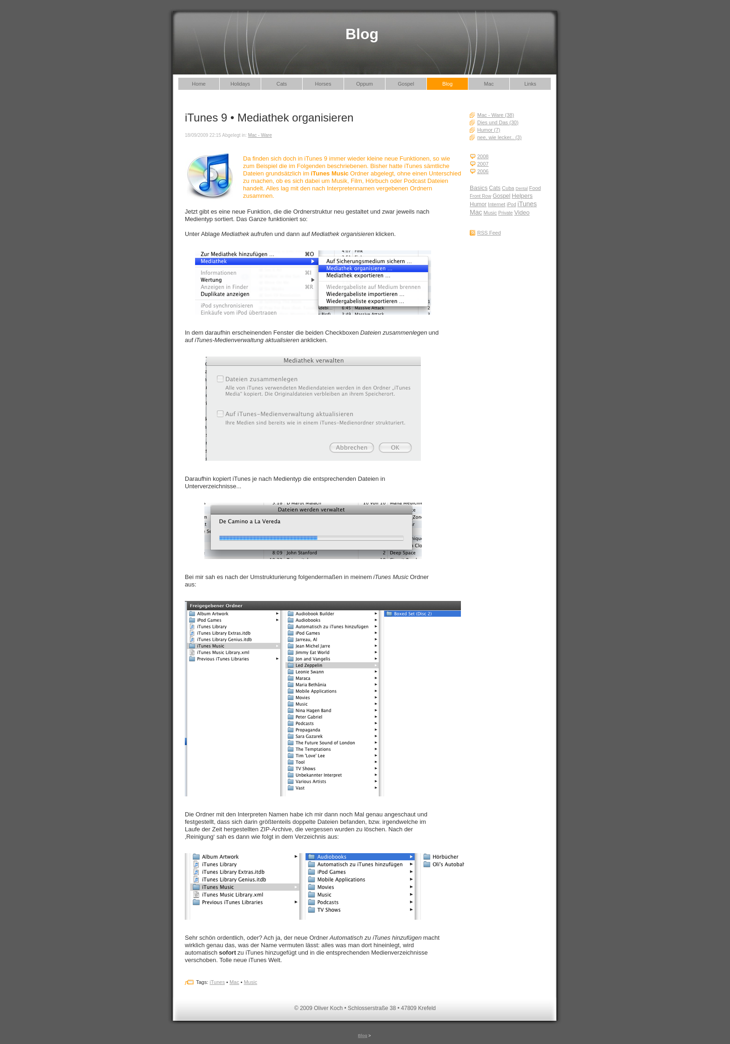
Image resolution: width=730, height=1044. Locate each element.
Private (505, 213)
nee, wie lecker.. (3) (499, 137)
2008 (482, 156)
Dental (521, 188)
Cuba (508, 188)
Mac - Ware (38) (495, 115)
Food (535, 188)
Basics (478, 187)
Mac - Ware (260, 135)
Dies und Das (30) (498, 122)
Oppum (364, 84)
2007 (482, 164)
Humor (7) (488, 130)
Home (198, 84)
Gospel (406, 84)
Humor (478, 204)
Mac (489, 84)
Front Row (480, 196)
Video (522, 212)
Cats (282, 84)
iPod (511, 204)
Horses (323, 84)
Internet (496, 204)
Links (530, 84)
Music (490, 213)
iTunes (527, 204)
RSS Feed (489, 233)
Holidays (240, 84)
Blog (447, 84)
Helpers (522, 195)
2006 (482, 171)
